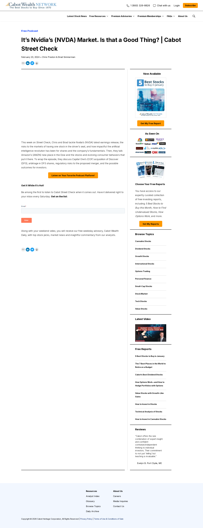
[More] (107, 16)
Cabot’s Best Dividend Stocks (149, 375)
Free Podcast (29, 30)
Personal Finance (143, 279)
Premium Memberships (149, 16)
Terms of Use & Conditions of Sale (108, 519)
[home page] (31, 5)
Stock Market (141, 294)
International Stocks (144, 264)
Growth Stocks (142, 256)
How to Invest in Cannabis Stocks (150, 419)
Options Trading (142, 271)
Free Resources (97, 16)
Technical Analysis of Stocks (148, 412)
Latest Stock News (77, 16)
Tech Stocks (141, 301)
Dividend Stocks (142, 249)
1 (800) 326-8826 (138, 5)
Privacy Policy (86, 519)
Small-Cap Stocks (143, 286)
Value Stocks (141, 309)
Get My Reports (151, 224)
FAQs (169, 16)
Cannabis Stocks (143, 241)
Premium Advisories (121, 16)
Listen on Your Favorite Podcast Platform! (73, 175)
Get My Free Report (151, 123)
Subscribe (190, 5)
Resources (91, 491)
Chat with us (161, 5)
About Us (182, 16)
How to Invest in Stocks (146, 404)
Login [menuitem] (177, 5)
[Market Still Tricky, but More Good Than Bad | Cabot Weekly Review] (150, 333)
